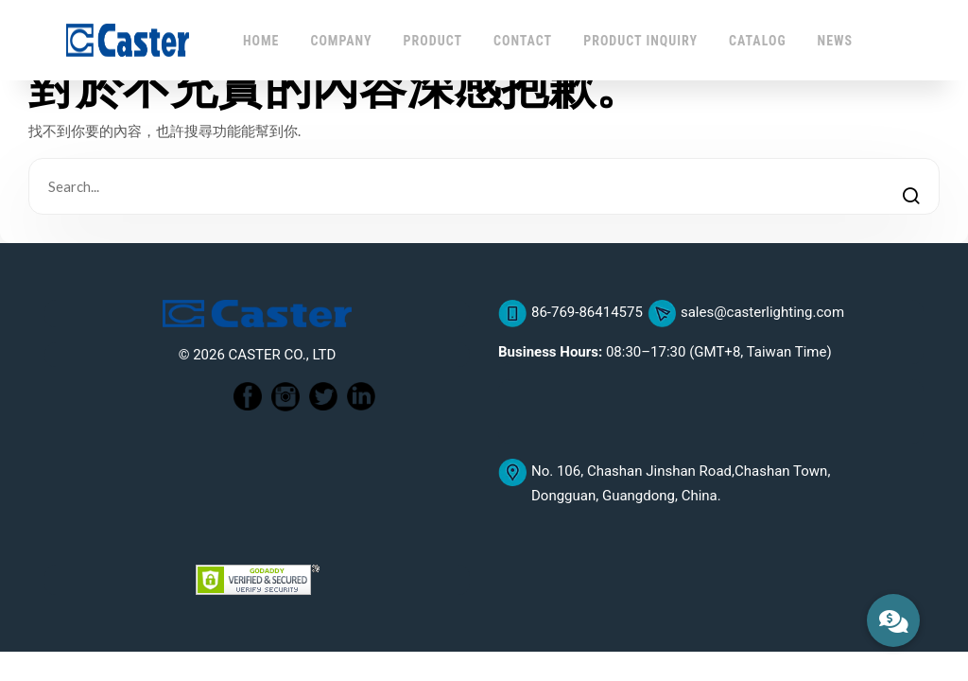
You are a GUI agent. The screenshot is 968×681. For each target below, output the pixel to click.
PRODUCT (433, 40)
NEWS (836, 40)
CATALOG (757, 40)
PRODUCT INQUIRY (640, 40)
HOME (261, 40)
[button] (893, 620)
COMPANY (341, 40)
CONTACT (522, 40)
